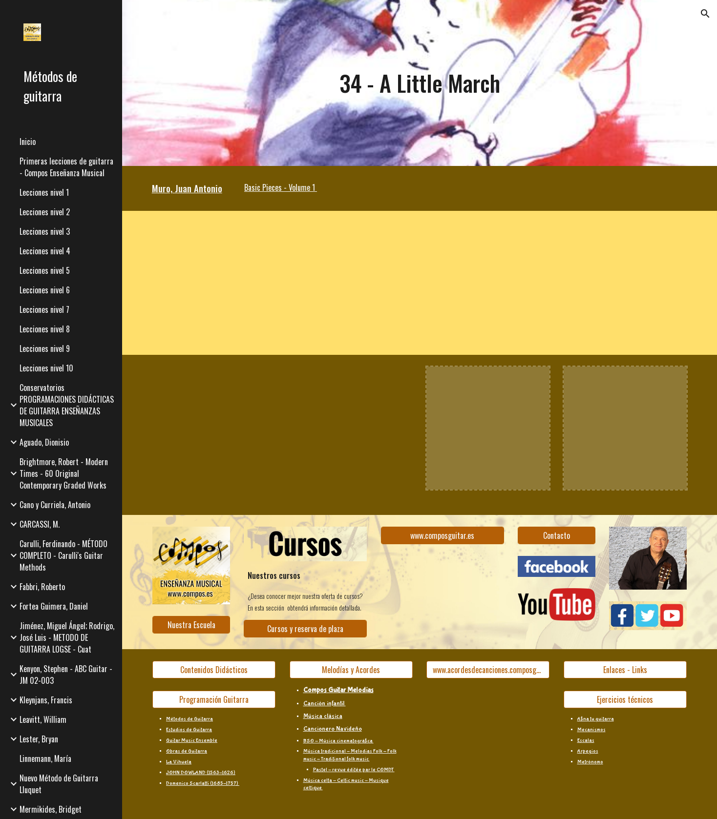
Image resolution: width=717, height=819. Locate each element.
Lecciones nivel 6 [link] (45, 290)
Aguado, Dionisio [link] (44, 442)
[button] (705, 13)
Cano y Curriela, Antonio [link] (55, 505)
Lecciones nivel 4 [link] (45, 251)
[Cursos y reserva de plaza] (305, 628)
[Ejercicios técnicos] (625, 699)
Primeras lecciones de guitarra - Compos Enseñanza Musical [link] (66, 167)
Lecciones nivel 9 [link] (45, 348)
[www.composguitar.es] (442, 535)
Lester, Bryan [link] (39, 739)
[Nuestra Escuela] (191, 624)
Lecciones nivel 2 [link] (45, 212)
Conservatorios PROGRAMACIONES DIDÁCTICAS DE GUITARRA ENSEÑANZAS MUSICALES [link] (67, 405)
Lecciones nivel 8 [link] (45, 329)
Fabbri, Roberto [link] (42, 587)
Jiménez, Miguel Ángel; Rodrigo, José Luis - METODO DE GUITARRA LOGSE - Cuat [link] (67, 637)
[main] (419, 83)
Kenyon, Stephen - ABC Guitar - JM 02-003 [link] (66, 674)
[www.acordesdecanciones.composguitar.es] (488, 669)
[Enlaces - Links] (625, 669)
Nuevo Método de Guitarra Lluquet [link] (59, 784)
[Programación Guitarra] (214, 699)
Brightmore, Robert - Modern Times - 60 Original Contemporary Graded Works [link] (64, 473)
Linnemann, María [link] (45, 758)
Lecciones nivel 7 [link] (44, 309)
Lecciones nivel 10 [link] (46, 368)
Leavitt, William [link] (43, 719)
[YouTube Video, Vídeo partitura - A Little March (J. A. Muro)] (259, 283)
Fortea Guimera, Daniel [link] (54, 606)
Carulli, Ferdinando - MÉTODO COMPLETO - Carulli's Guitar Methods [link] (63, 555)
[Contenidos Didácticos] (214, 669)
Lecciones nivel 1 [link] (44, 192)
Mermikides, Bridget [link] (51, 809)
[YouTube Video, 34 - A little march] (351, 428)
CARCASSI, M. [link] (40, 524)
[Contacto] (556, 535)
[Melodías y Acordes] (351, 669)
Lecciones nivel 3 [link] (45, 231)
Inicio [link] (28, 141)
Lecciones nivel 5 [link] (45, 270)
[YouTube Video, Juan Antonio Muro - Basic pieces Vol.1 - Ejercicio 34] (213, 428)
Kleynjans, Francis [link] (46, 700)
